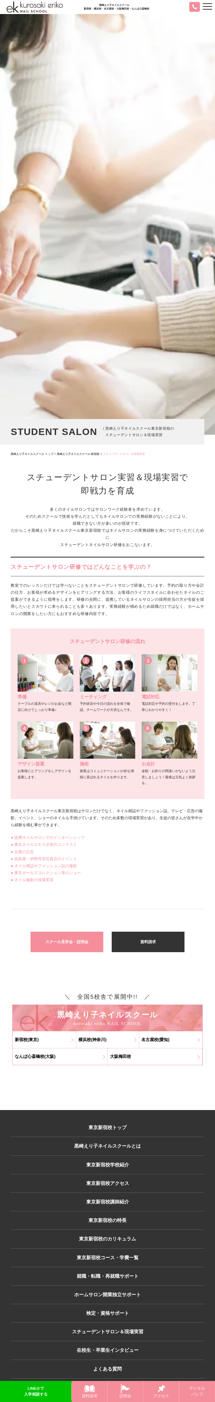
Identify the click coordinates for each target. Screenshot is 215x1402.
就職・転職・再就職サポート (107, 1283)
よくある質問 (107, 1380)
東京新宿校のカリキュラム (107, 1244)
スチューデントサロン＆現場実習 (107, 1341)
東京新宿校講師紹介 (107, 1205)
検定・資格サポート (107, 1322)
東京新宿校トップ (107, 1128)
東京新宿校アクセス (107, 1186)
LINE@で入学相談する (36, 1391)
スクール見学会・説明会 (66, 942)
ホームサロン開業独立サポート (107, 1302)
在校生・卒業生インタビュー (107, 1360)
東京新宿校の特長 (107, 1225)
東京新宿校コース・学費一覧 (107, 1264)
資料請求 (148, 942)
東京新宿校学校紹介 (107, 1167)
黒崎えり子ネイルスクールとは (107, 1147)
